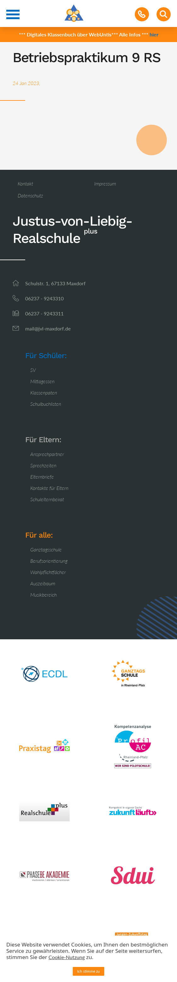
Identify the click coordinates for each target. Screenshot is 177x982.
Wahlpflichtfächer (48, 572)
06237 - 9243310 (44, 298)
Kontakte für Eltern (49, 488)
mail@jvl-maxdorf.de (48, 328)
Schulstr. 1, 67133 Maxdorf (55, 283)
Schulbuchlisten (45, 404)
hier (154, 34)
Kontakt (25, 183)
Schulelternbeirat (47, 499)
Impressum (105, 183)
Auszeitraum (42, 583)
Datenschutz (30, 195)
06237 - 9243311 (44, 313)
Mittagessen (42, 381)
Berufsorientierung (48, 561)
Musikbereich (43, 595)
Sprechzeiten (43, 465)
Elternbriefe (42, 477)
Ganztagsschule (46, 549)
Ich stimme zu (88, 971)
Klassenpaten (43, 392)
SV (33, 370)
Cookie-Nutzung (67, 957)
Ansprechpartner (47, 454)
